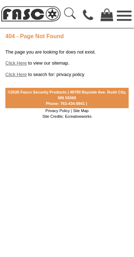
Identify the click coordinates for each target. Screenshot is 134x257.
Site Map (81, 111)
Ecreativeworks (78, 116)
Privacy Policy (57, 111)
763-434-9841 (72, 103)
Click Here (16, 63)
